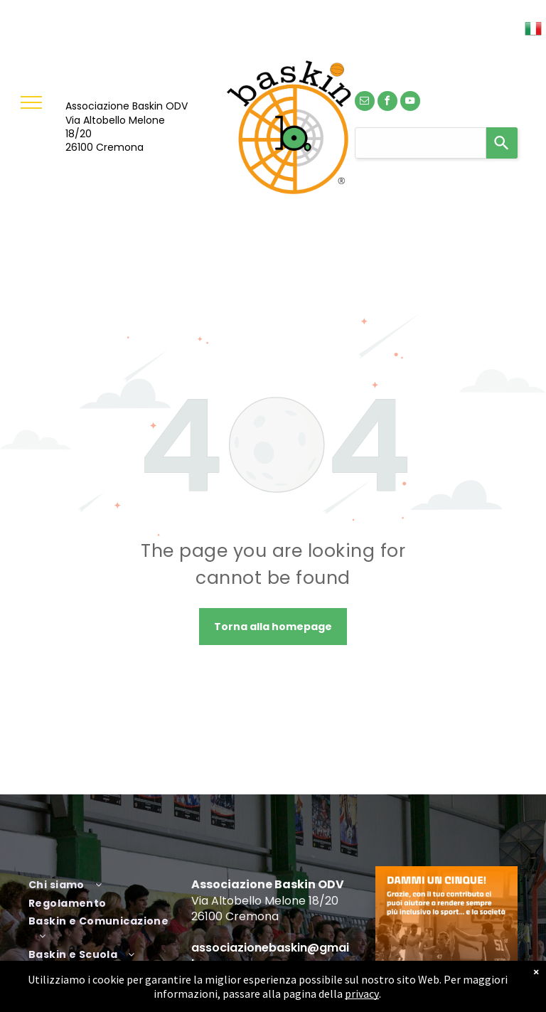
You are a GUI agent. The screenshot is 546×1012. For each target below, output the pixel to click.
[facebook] (387, 102)
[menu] (31, 102)
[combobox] (420, 143)
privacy (362, 993)
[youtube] (410, 102)
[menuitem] (104, 883)
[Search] (502, 143)
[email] (365, 102)
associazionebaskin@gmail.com (270, 955)
